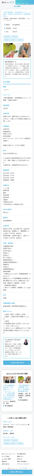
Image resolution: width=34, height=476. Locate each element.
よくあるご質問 (6, 459)
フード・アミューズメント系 (19, 424)
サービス (6, 424)
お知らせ (19, 459)
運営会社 (4, 461)
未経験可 (20, 40)
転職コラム (20, 456)
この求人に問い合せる (17, 362)
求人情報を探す (21, 454)
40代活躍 (6, 36)
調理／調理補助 (8, 427)
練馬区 (12, 433)
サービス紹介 (5, 456)
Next (31, 386)
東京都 (5, 433)
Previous (3, 386)
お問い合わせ (5, 464)
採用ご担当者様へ (22, 461)
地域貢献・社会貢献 (9, 40)
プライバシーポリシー (23, 464)
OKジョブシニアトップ (8, 454)
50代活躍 (14, 36)
